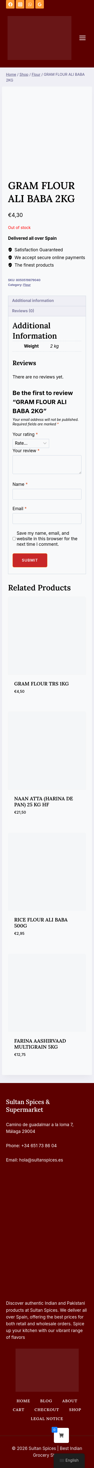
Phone (12, 1145)
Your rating (25, 434)
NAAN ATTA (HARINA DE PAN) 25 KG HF (43, 801)
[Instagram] (20, 4)
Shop (75, 1409)
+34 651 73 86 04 (39, 1145)
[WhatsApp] (30, 4)
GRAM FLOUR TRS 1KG (41, 683)
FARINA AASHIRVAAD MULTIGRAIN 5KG (40, 1044)
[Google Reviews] (39, 4)
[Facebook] (10, 4)
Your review (26, 450)
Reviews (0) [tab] (23, 310)
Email (20, 508)
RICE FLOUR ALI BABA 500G (41, 922)
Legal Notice (47, 1418)
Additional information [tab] (33, 300)
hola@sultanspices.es (41, 1160)
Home (23, 1400)
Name (20, 484)
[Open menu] (85, 38)
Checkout (46, 1409)
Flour (27, 285)
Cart (18, 1409)
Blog (46, 1400)
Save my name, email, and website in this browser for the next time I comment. (47, 539)
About (69, 1400)
